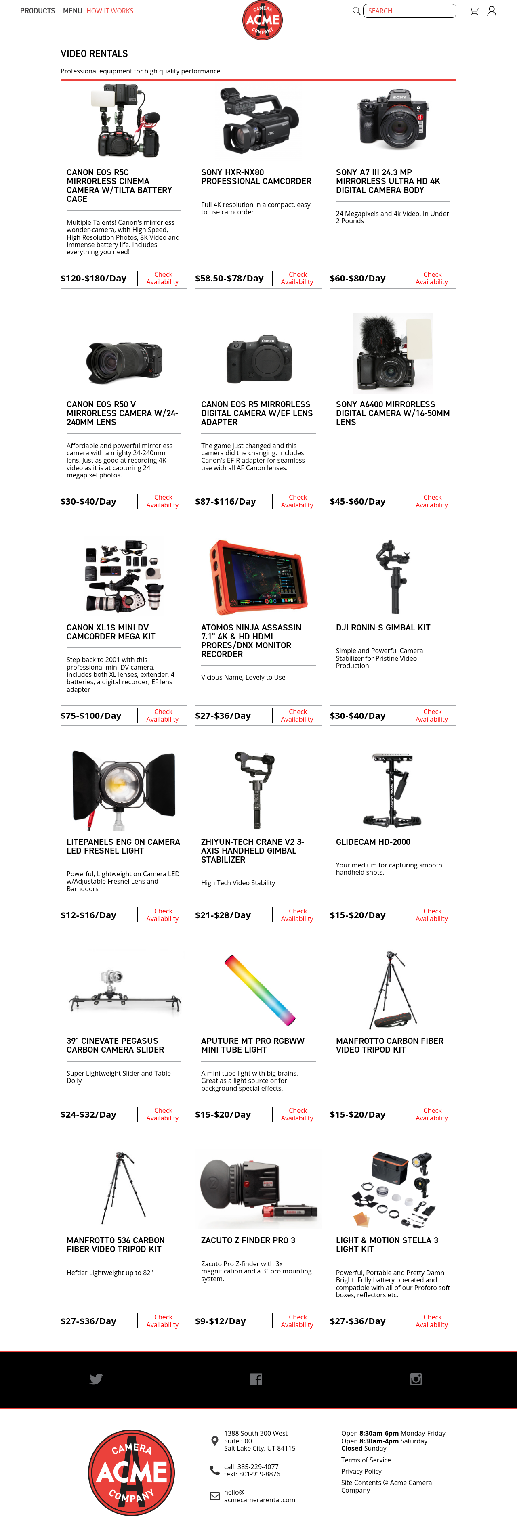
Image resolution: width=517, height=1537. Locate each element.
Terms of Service (366, 1459)
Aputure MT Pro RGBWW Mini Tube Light (253, 1045)
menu (72, 11)
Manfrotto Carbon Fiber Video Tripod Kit (389, 1045)
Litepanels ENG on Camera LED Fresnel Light (123, 846)
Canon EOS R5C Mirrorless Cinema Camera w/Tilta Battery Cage (119, 185)
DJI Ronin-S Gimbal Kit (383, 627)
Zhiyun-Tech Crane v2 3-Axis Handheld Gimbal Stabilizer (252, 850)
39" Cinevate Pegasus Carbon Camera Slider (115, 1045)
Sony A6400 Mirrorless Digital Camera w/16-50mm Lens (393, 413)
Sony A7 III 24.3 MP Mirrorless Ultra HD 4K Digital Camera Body (388, 181)
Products (37, 11)
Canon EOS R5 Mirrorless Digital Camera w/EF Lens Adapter (257, 413)
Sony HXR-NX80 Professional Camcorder (256, 176)
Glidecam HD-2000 (373, 842)
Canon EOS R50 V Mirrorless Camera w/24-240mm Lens (122, 413)
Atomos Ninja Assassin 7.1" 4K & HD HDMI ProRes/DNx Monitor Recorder (251, 641)
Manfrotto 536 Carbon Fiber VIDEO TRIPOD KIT (116, 1244)
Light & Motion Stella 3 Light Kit (387, 1244)
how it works (109, 10)
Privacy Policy (361, 1471)
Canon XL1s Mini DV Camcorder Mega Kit (111, 632)
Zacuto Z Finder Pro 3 (248, 1240)
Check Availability (163, 278)
